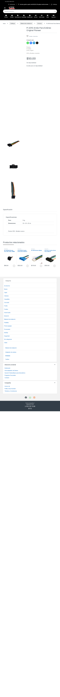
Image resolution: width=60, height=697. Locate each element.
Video (5, 342)
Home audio (41, 16)
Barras (5, 289)
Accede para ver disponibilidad (34, 65)
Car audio (6, 302)
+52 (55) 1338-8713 (8, 1)
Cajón (47, 16)
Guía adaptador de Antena (11, 370)
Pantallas (6, 322)
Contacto (7, 377)
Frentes (6, 16)
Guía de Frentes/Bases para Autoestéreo (15, 373)
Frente (6, 305)
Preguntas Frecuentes (10, 375)
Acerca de (7, 386)
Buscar (55, 11)
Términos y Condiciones (11, 391)
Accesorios (7, 285)
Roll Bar (12, 16)
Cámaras (6, 296)
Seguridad (7, 336)
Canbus (7, 359)
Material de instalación (26, 23)
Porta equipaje (8, 326)
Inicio (4, 23)
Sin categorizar (8, 339)
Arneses (40, 23)
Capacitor (53, 16)
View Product (14, 266)
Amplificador (30, 16)
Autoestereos (18, 16)
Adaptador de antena (10, 352)
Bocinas (36, 16)
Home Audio (7, 312)
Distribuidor (11, 4)
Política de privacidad (10, 388)
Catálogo (54, 4)
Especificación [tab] (7, 209)
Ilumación (6, 316)
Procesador (7, 329)
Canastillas (23, 16)
